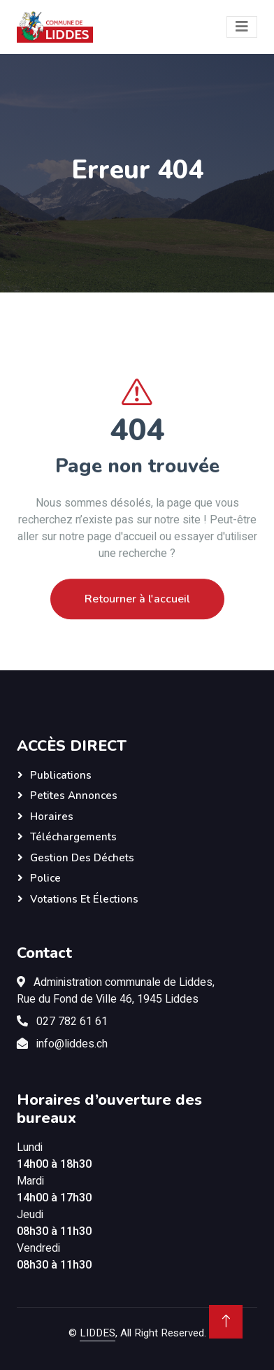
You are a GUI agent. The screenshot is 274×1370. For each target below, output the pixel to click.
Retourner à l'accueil (137, 618)
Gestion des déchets (82, 858)
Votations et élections (84, 899)
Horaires (51, 817)
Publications (61, 775)
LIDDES (97, 1333)
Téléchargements (73, 837)
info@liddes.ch (72, 1044)
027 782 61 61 (72, 1021)
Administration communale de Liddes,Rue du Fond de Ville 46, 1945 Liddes (116, 991)
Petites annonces (73, 796)
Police (45, 878)
